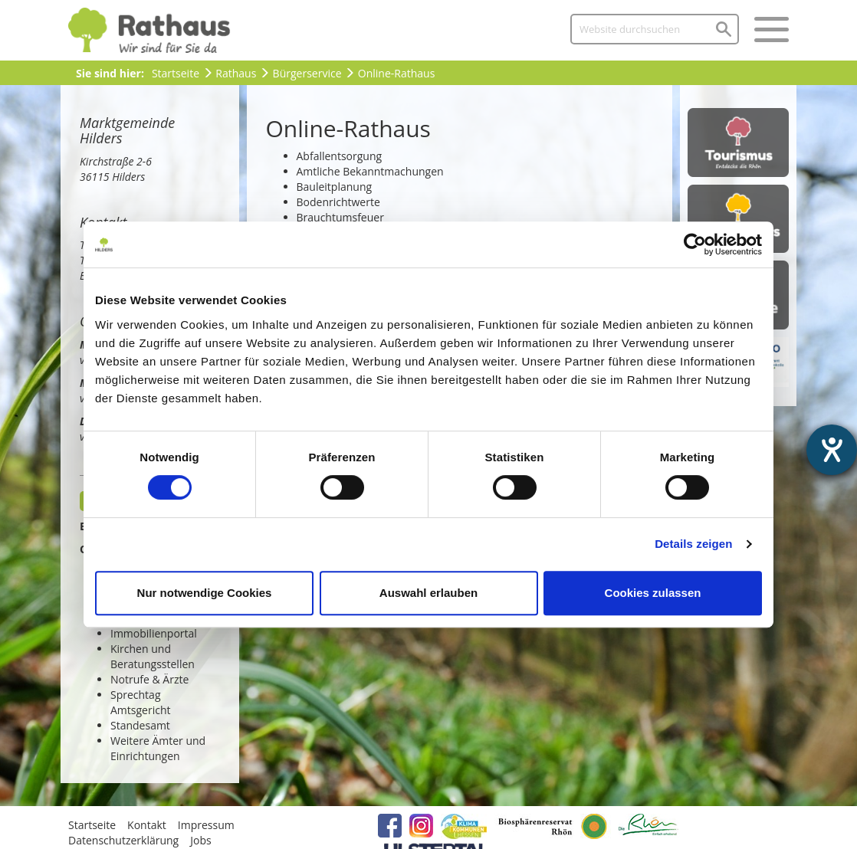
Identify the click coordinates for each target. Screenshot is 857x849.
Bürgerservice (307, 73)
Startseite (175, 73)
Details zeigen (693, 543)
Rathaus (235, 73)
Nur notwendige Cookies (204, 592)
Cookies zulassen (653, 592)
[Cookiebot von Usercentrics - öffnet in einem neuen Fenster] (695, 244)
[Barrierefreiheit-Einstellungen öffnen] (831, 449)
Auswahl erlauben (428, 592)
